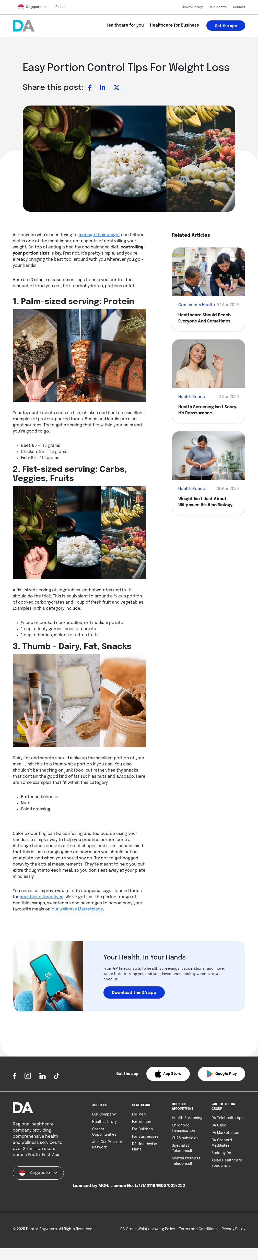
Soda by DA (221, 1153)
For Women (141, 1122)
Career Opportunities (104, 1131)
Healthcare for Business (174, 25)
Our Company (104, 1114)
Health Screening (187, 1118)
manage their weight (99, 235)
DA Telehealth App (228, 1118)
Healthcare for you (124, 25)
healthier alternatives (41, 897)
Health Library (192, 7)
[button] (168, 1074)
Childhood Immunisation (183, 1128)
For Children (142, 1129)
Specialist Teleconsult (182, 1148)
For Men (139, 1114)
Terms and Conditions (198, 1238)
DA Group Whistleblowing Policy (147, 1238)
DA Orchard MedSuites (222, 1142)
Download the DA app (134, 993)
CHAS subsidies (185, 1138)
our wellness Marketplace (77, 909)
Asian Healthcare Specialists (227, 1163)
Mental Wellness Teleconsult (186, 1161)
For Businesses (145, 1136)
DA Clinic (219, 1125)
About (60, 7)
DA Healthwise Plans (144, 1146)
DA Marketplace (225, 1133)
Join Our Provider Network (107, 1144)
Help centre (218, 7)
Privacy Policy (233, 1238)
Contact (239, 7)
